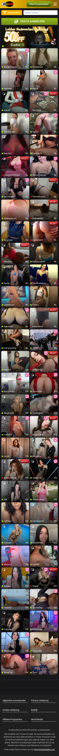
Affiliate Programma (12, 719)
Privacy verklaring (39, 700)
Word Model (37, 719)
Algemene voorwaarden (14, 700)
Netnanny (35, 745)
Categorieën (11, 12)
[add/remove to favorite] (4, 51)
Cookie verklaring (11, 710)
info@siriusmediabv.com (44, 749)
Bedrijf (34, 710)
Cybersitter (46, 745)
